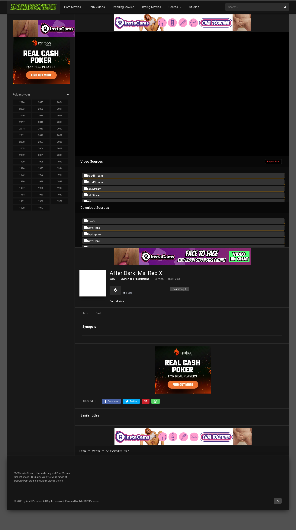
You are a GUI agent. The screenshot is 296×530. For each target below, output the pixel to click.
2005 (21, 148)
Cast (98, 313)
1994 (59, 168)
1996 (21, 168)
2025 (112, 278)
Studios (194, 7)
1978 (21, 207)
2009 (59, 135)
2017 (21, 122)
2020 (21, 115)
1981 (21, 201)
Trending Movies (123, 7)
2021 (59, 108)
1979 (59, 201)
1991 (59, 174)
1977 (40, 207)
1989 (40, 181)
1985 (59, 188)
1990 (21, 181)
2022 (40, 108)
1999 (21, 161)
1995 (40, 168)
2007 (40, 141)
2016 (40, 122)
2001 (40, 155)
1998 (40, 161)
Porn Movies (72, 7)
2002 (21, 155)
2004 (40, 148)
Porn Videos (96, 7)
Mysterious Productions (135, 278)
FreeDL (90, 221)
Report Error (273, 161)
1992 (40, 174)
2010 (40, 135)
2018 (59, 115)
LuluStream (92, 188)
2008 (21, 141)
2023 (21, 108)
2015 (59, 122)
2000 (59, 155)
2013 (40, 128)
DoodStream (93, 175)
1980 (40, 201)
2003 (59, 148)
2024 (59, 102)
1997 (59, 161)
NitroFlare (92, 227)
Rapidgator (92, 234)
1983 (40, 194)
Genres (173, 7)
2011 (21, 135)
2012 (59, 128)
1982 (59, 194)
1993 (21, 174)
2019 (40, 115)
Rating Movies (151, 7)
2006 (59, 141)
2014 (21, 128)
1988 (59, 181)
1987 (21, 188)
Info (85, 313)
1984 (21, 194)
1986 (40, 188)
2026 (21, 102)
